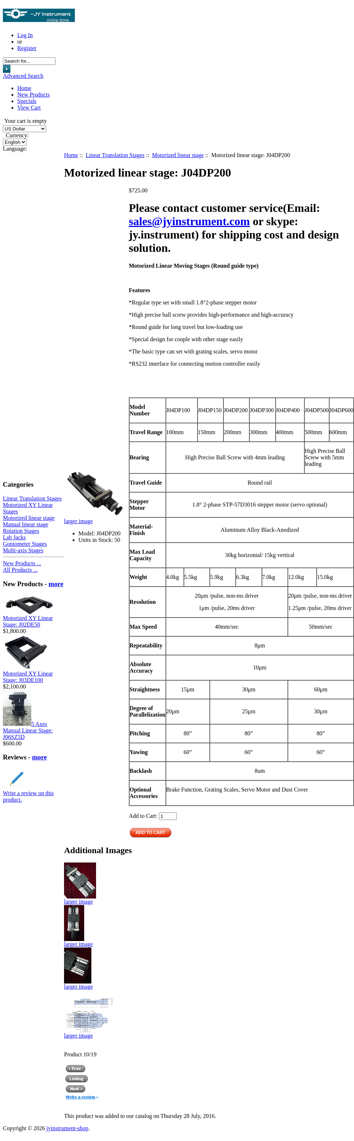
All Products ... (20, 570)
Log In (25, 35)
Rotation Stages (21, 531)
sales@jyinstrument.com (189, 221)
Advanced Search (23, 76)
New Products (33, 95)
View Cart (29, 107)
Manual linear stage (25, 524)
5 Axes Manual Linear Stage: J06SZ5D (28, 730)
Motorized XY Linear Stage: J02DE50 (28, 621)
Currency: (16, 135)
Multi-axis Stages (23, 550)
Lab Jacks (14, 537)
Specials (26, 101)
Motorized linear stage (178, 155)
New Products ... (22, 563)
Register (26, 48)
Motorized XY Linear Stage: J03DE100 (28, 676)
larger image (80, 899)
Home (24, 88)
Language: (15, 149)
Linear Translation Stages (115, 155)
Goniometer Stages (25, 544)
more (56, 584)
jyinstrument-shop (67, 1128)
